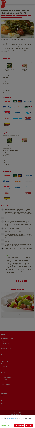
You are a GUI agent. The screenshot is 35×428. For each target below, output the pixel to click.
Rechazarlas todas (29, 425)
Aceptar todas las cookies (19, 425)
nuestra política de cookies (11, 418)
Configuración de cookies (5, 425)
